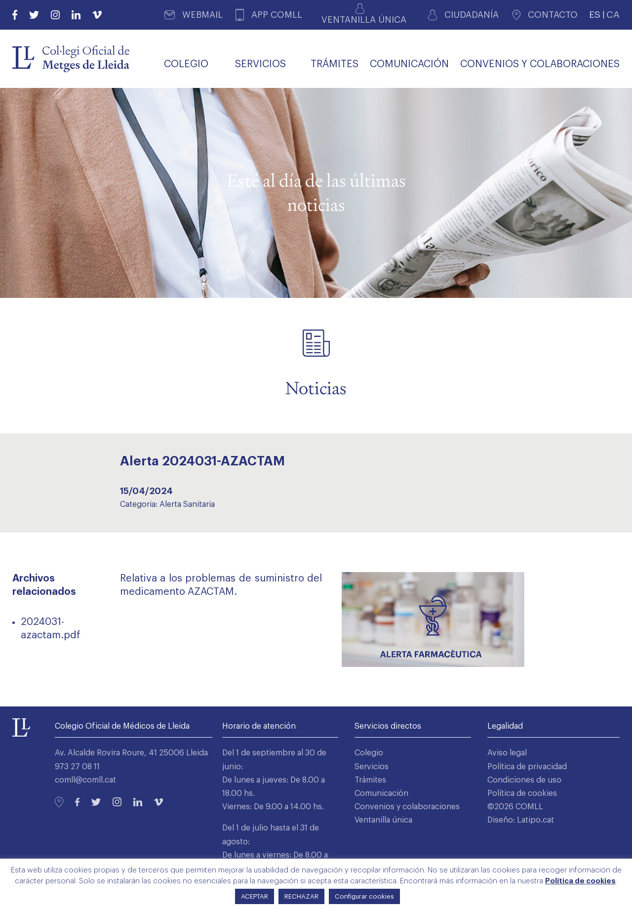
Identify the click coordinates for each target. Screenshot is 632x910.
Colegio (369, 753)
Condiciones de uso (524, 780)
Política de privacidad (527, 767)
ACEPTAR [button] (254, 896)
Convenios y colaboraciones (407, 807)
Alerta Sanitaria (187, 504)
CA (613, 14)
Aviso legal (507, 753)
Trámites (370, 780)
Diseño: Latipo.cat (520, 820)
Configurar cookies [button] (364, 896)
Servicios (372, 767)
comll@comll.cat (85, 780)
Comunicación (381, 793)
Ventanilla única (383, 820)
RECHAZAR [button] (301, 896)
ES (594, 14)
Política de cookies (522, 793)
